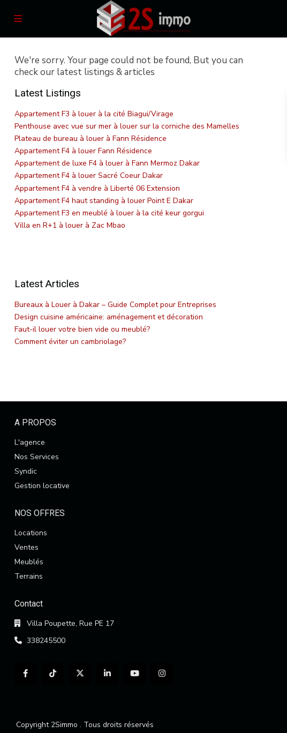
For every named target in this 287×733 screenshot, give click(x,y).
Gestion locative (42, 486)
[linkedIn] (107, 674)
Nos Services (36, 457)
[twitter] (80, 674)
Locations (30, 533)
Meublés (28, 562)
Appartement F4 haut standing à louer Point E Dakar (103, 201)
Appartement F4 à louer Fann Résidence (83, 151)
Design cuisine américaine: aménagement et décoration (108, 317)
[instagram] (162, 674)
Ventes (26, 547)
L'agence (29, 442)
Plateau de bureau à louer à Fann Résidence (90, 138)
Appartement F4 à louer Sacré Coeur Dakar (88, 175)
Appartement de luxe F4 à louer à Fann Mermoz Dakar (107, 163)
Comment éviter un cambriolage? (70, 341)
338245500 (46, 640)
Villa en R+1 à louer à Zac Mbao (69, 225)
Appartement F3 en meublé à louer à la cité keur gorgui (109, 213)
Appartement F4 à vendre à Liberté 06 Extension (97, 188)
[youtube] (135, 674)
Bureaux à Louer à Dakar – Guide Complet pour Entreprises (115, 305)
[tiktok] (53, 674)
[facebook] (25, 674)
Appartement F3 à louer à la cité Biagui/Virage (93, 114)
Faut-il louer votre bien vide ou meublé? (82, 329)
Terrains (28, 576)
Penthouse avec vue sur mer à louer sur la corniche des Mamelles (126, 126)
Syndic (25, 471)
